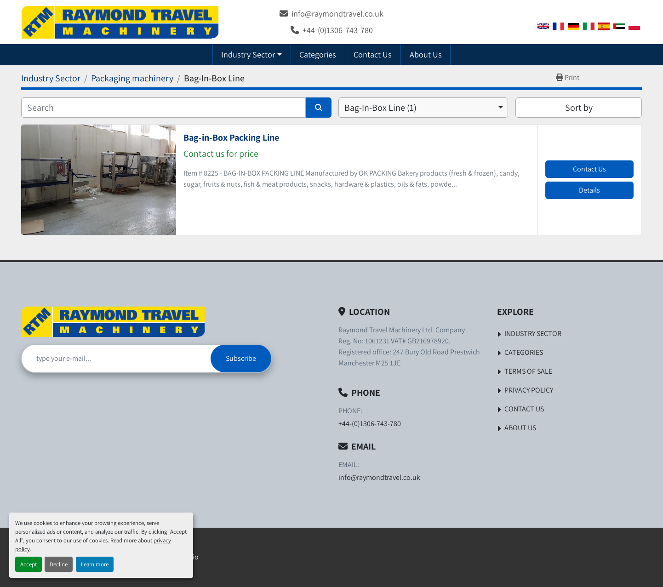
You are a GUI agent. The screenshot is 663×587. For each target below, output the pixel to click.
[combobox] (423, 107)
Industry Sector (248, 54)
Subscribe (241, 358)
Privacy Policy (528, 390)
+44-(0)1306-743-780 (338, 29)
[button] (252, 54)
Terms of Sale (528, 371)
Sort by (579, 108)
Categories (317, 54)
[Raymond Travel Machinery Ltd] (113, 321)
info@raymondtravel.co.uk (337, 13)
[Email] (116, 358)
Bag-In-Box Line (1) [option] (380, 108)
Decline (59, 564)
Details (589, 190)
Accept (28, 564)
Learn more (95, 564)
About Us (426, 54)
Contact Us (373, 54)
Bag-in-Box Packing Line (231, 137)
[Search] (163, 107)
